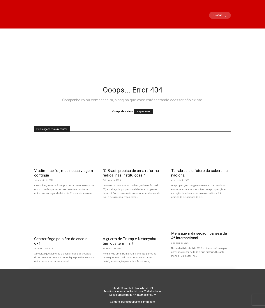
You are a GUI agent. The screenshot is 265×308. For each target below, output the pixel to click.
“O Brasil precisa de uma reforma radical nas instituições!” (131, 172)
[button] (221, 15)
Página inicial (143, 112)
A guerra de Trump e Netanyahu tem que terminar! (129, 241)
